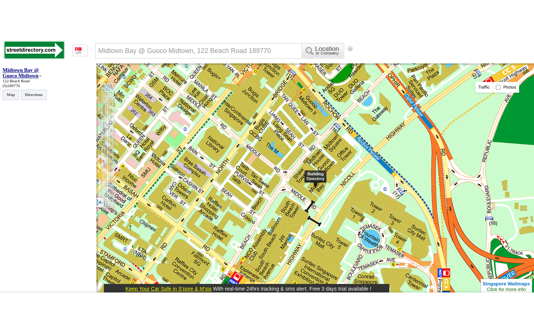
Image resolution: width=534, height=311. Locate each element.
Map (11, 94)
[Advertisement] (415, 61)
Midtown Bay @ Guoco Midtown (21, 73)
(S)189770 (11, 85)
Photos (506, 87)
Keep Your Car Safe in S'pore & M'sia (169, 289)
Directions (34, 94)
